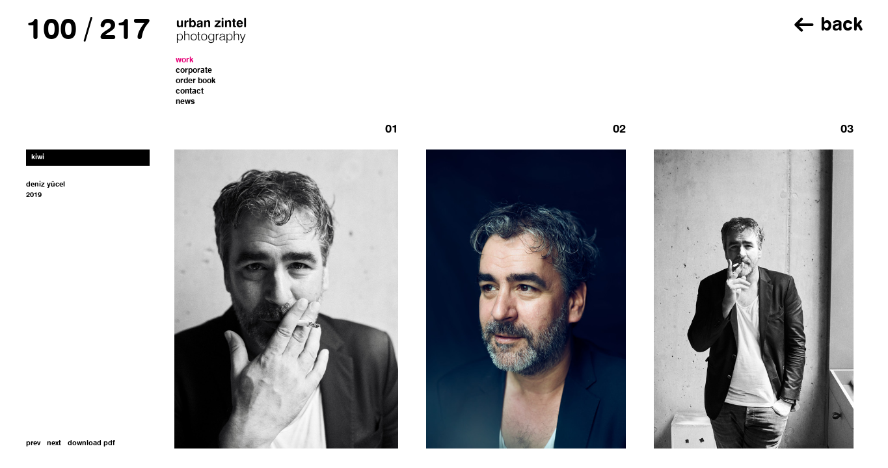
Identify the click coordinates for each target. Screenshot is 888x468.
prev (33, 443)
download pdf (91, 443)
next (54, 443)
